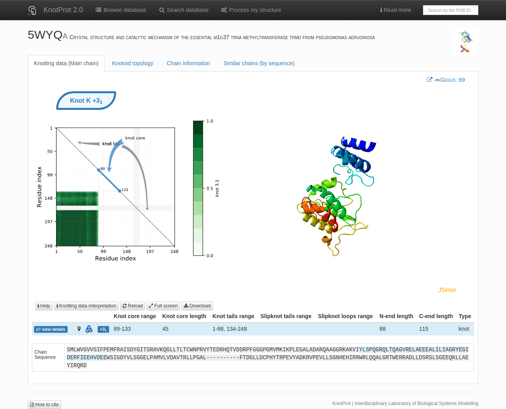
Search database (183, 10)
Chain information (188, 63)
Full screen (163, 306)
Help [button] (44, 306)
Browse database (120, 10)
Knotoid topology (132, 63)
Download (197, 306)
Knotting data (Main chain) (66, 63)
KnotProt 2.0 (63, 10)
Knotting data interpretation (86, 306)
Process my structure (251, 10)
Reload (133, 306)
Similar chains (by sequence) (259, 63)
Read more (395, 10)
